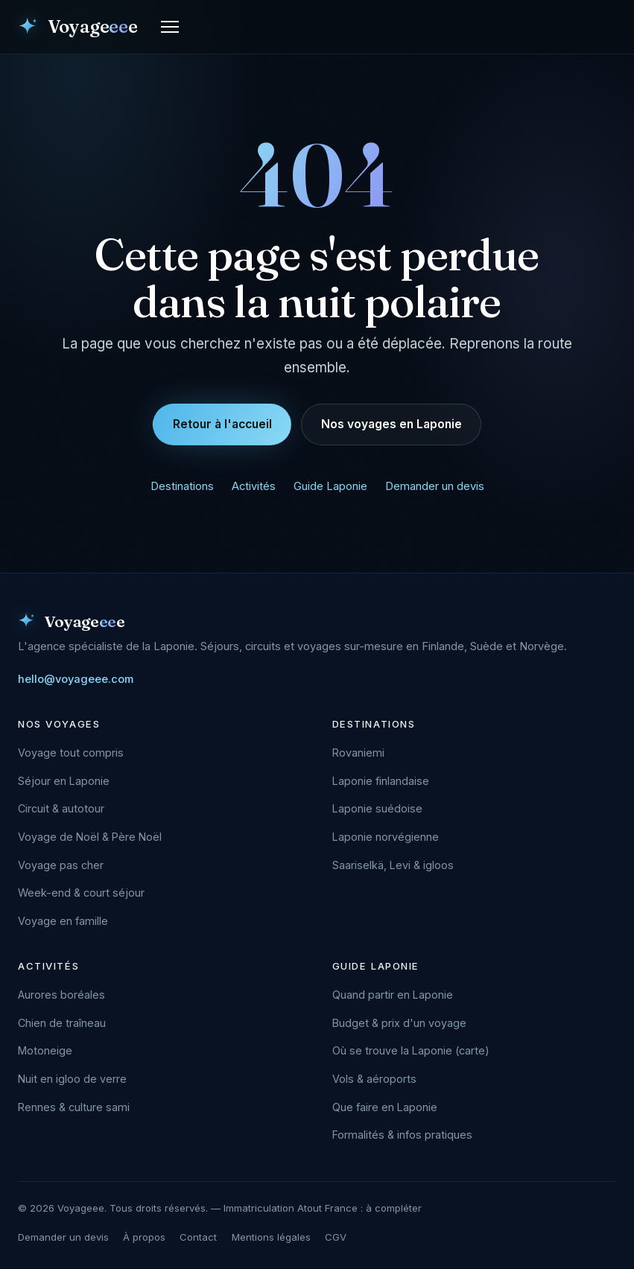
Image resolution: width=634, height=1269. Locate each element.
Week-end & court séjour (81, 892)
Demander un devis (434, 486)
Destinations (182, 486)
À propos (144, 1237)
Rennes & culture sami (74, 1107)
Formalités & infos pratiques (402, 1134)
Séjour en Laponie (64, 781)
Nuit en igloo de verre (72, 1078)
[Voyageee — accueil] (77, 27)
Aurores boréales (61, 994)
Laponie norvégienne (385, 836)
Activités (254, 486)
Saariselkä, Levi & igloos (393, 865)
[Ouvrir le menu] (170, 27)
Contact (198, 1237)
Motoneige (45, 1050)
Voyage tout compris (71, 752)
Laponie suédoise (377, 808)
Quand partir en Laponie (392, 994)
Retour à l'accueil (222, 424)
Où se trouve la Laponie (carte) (410, 1050)
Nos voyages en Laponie (390, 424)
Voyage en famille (63, 921)
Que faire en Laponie (384, 1107)
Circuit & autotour (61, 808)
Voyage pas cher (61, 865)
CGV (335, 1237)
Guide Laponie (330, 486)
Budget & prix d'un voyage (399, 1023)
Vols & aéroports (374, 1078)
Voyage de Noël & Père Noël (90, 836)
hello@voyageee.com (75, 679)
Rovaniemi (358, 752)
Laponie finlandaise (380, 781)
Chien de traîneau (62, 1023)
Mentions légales (271, 1237)
